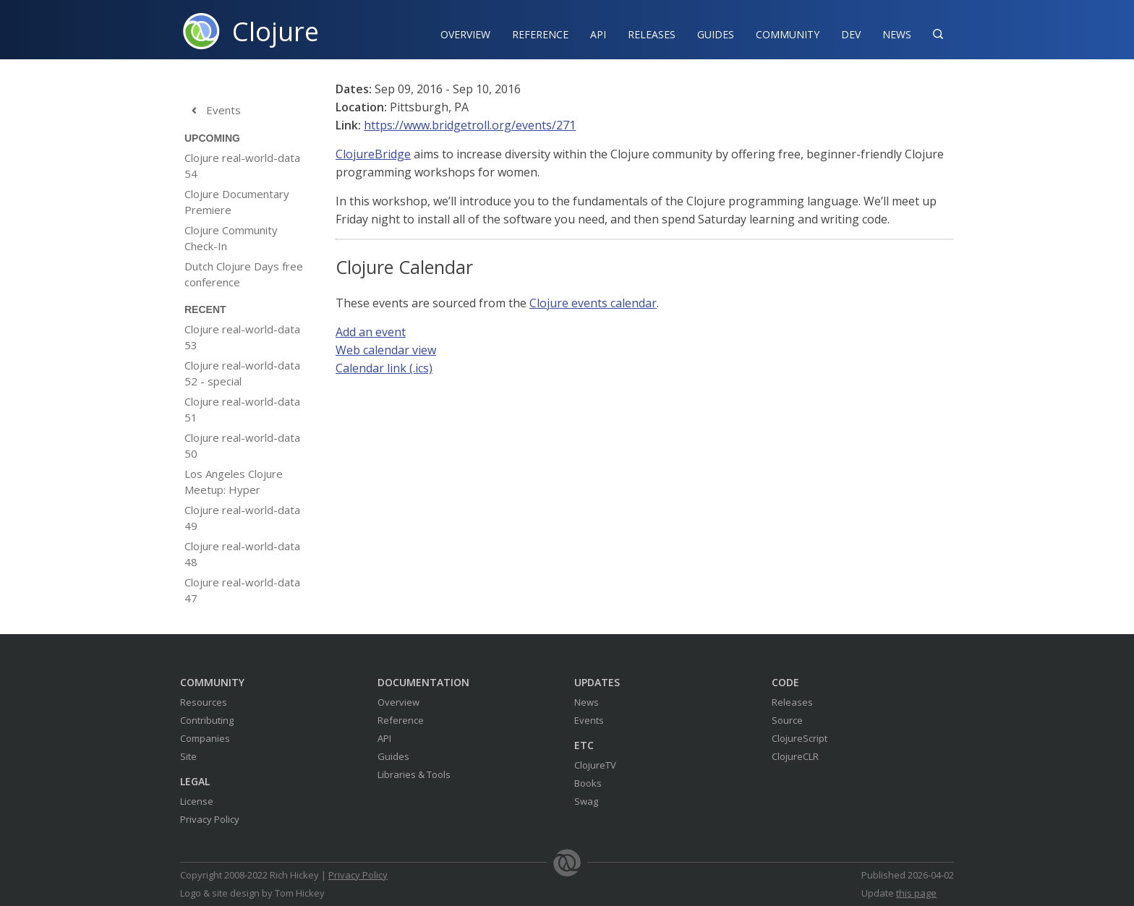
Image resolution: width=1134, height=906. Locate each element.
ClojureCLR (795, 756)
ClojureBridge (373, 154)
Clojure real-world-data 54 (242, 165)
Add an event (371, 332)
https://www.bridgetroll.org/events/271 (470, 125)
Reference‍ (540, 34)
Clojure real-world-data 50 (242, 445)
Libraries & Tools (414, 774)
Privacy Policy (209, 819)
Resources (203, 702)
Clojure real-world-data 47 (242, 590)
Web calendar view (386, 350)
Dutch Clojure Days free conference (243, 274)
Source (787, 720)
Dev (851, 34)
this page (916, 892)
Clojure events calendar (593, 303)
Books (588, 783)
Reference (401, 720)
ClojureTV (595, 765)
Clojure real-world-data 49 (242, 518)
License (196, 801)
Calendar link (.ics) (384, 368)
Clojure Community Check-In (231, 238)
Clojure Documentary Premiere (236, 202)
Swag (586, 801)
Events (212, 111)
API (598, 34)
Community (787, 34)
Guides (715, 34)
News (896, 34)
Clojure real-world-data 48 (242, 554)
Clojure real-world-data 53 (242, 337)
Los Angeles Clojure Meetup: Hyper (233, 481)
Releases (651, 34)
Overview (465, 34)
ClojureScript (799, 738)
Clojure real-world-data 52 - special (242, 373)
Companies (205, 738)
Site (188, 756)
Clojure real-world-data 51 (242, 409)
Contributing (207, 720)
